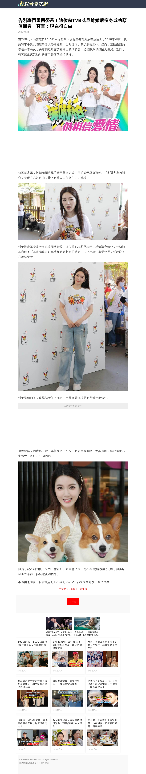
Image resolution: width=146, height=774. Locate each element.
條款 (38, 763)
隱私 (42, 763)
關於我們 (23, 763)
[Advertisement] (73, 428)
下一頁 (73, 602)
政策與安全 (31, 763)
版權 (47, 763)
